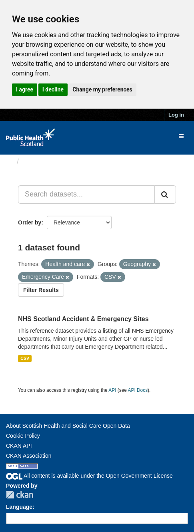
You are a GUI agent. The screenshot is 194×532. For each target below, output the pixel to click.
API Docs (138, 390)
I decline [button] (53, 89)
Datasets (38, 161)
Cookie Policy (23, 436)
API (112, 390)
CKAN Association (29, 456)
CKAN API (19, 446)
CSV (24, 358)
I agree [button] (24, 89)
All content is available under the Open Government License (89, 475)
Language (19, 507)
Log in (176, 115)
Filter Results (41, 290)
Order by (29, 222)
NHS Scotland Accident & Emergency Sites (83, 319)
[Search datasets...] (86, 194)
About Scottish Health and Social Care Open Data (68, 426)
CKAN (19, 494)
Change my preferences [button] (102, 89)
